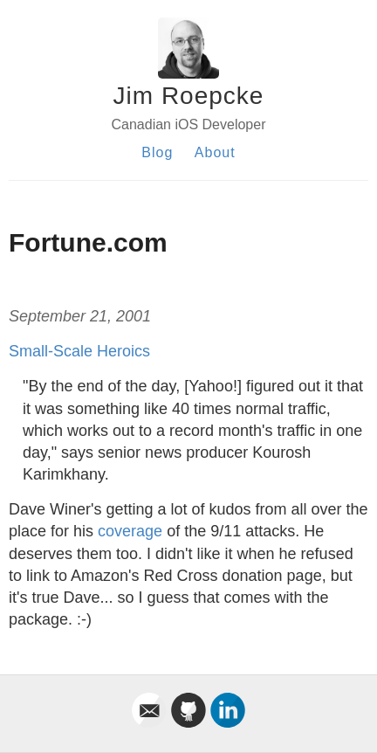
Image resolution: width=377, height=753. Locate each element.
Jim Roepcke (188, 95)
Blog (157, 152)
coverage (130, 531)
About (215, 152)
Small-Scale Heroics (79, 351)
